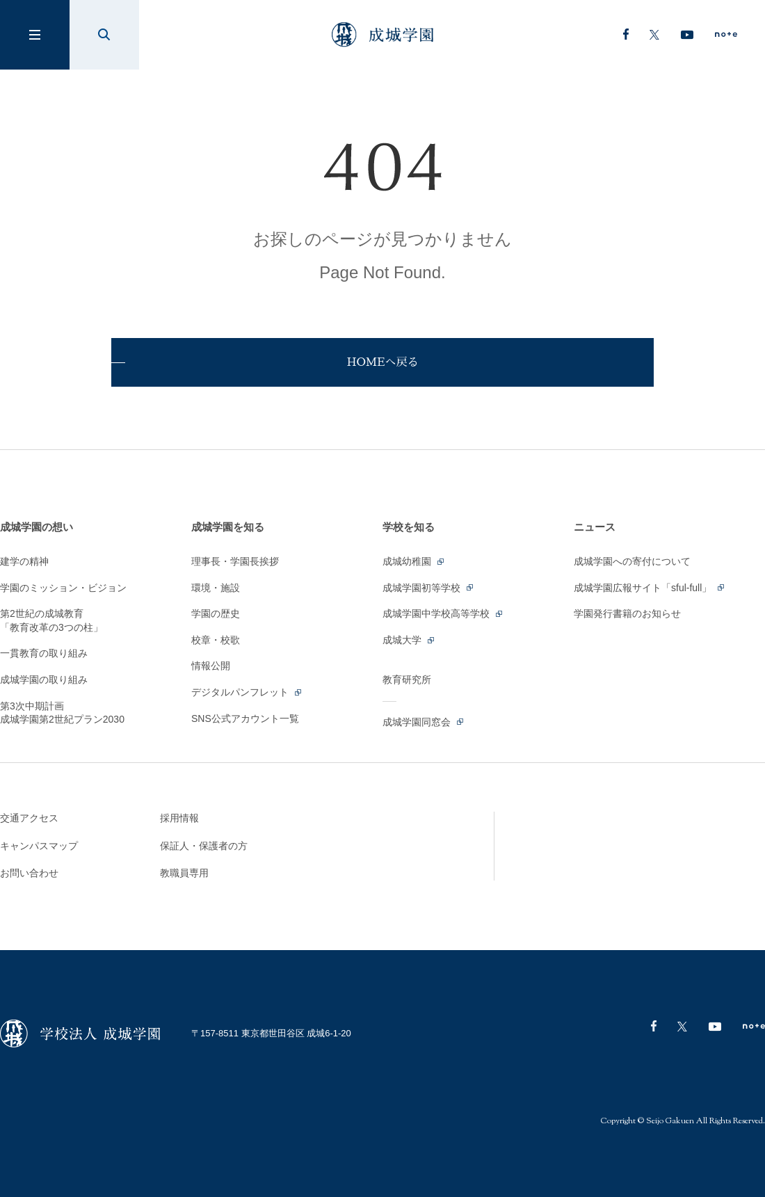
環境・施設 (215, 587)
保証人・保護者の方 (204, 845)
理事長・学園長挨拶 (235, 561)
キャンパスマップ (39, 845)
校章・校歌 (215, 639)
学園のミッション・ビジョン (63, 587)
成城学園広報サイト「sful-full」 (650, 587)
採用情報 (179, 818)
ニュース (594, 527)
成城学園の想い (36, 527)
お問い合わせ (29, 872)
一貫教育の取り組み (44, 653)
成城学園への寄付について (632, 561)
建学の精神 (24, 561)
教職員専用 (184, 872)
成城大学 (409, 639)
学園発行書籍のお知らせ (627, 613)
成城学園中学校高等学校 (443, 613)
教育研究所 (406, 679)
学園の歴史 (215, 613)
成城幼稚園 (414, 561)
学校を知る (408, 527)
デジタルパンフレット (247, 692)
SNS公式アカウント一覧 (245, 718)
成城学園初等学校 (428, 587)
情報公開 (210, 665)
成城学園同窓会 (423, 722)
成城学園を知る (227, 527)
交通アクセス (29, 818)
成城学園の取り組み (44, 679)
